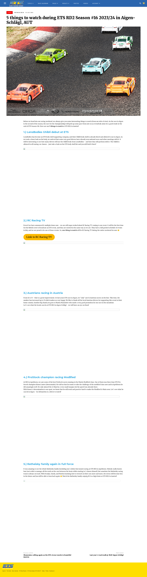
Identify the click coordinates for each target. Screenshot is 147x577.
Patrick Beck (19, 12)
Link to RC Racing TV (39, 237)
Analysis (9, 12)
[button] (140, 3)
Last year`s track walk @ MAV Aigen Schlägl (107, 555)
